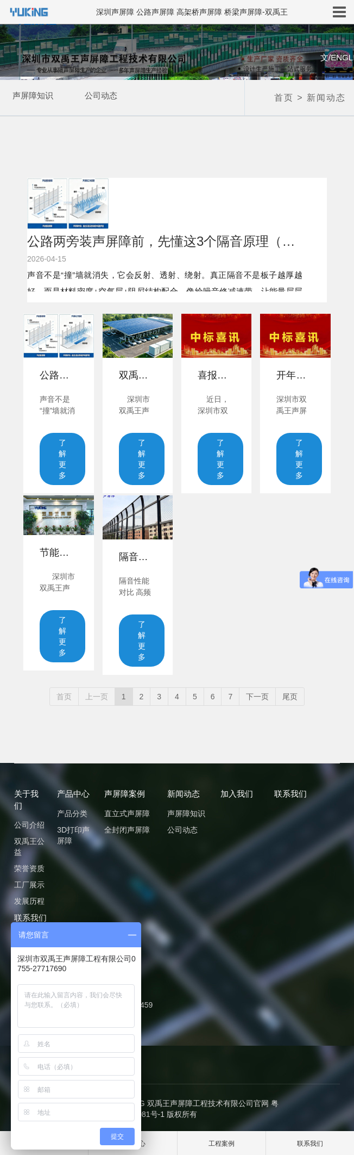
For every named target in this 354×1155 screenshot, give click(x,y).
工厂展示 (29, 882)
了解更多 (62, 459)
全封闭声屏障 (127, 827)
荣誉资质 (29, 865)
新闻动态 (326, 97)
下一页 (257, 694)
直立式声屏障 (127, 810)
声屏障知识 (30, 97)
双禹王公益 (29, 844)
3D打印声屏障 (73, 832)
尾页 (290, 694)
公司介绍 (29, 822)
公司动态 (107, 97)
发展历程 (29, 898)
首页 (284, 97)
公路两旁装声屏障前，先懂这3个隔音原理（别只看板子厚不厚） (164, 241)
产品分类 (72, 810)
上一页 (96, 694)
